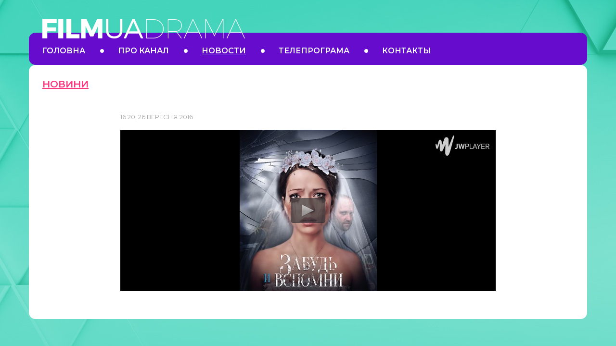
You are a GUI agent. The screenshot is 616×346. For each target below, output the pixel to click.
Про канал (143, 50)
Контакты (406, 50)
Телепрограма (314, 50)
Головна (63, 50)
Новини (65, 84)
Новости (224, 50)
